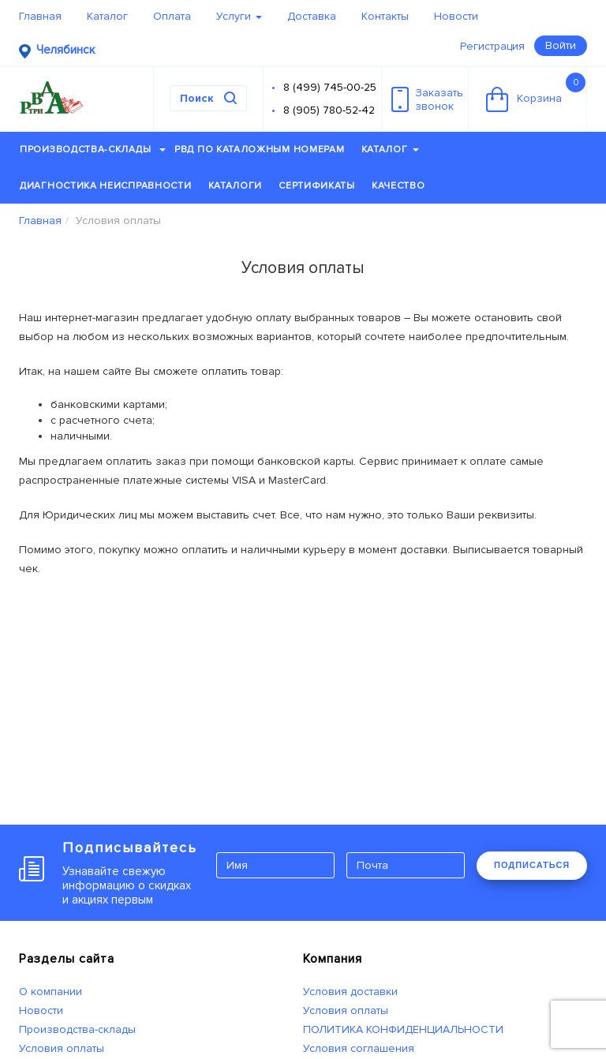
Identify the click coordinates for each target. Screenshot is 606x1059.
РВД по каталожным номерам (259, 149)
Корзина (535, 92)
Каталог (107, 16)
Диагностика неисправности (106, 186)
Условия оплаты (61, 1048)
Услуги (239, 16)
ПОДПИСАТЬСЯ (532, 865)
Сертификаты (317, 186)
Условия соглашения (358, 1048)
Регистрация (492, 46)
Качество (398, 186)
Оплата (172, 16)
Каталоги (235, 186)
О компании (50, 991)
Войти (560, 45)
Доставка (311, 16)
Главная (40, 16)
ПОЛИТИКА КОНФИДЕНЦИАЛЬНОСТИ (403, 1029)
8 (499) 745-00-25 (329, 87)
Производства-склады (93, 149)
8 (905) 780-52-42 (329, 110)
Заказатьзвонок (427, 99)
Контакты (385, 16)
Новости (456, 16)
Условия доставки (350, 991)
